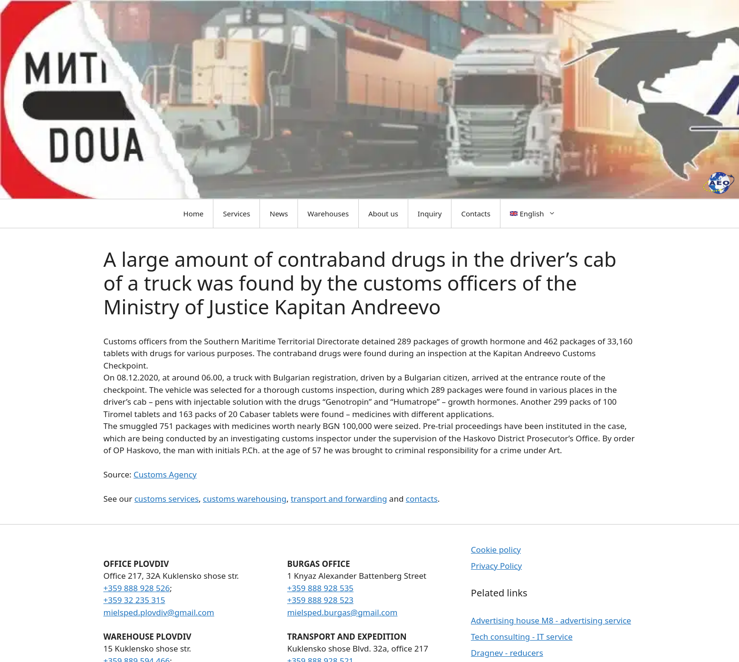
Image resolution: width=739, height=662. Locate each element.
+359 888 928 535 (320, 588)
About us (383, 213)
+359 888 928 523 (320, 599)
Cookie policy (496, 549)
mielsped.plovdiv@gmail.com (159, 612)
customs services (166, 498)
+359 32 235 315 (134, 599)
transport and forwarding (339, 498)
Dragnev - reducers (507, 652)
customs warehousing (245, 498)
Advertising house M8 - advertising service (551, 620)
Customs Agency (165, 474)
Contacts (475, 213)
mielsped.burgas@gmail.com (342, 612)
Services (236, 213)
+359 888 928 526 (137, 588)
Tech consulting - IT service (522, 636)
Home (193, 213)
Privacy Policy (496, 565)
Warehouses (328, 213)
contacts (422, 498)
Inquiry (430, 213)
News (278, 213)
